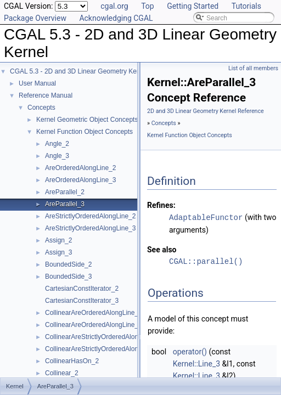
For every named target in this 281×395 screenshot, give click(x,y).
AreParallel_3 (65, 204)
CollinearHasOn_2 (72, 361)
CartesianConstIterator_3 (82, 300)
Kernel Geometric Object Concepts (87, 119)
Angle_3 (57, 156)
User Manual (37, 83)
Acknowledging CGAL (116, 18)
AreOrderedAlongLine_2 (80, 168)
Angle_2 (57, 144)
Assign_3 (58, 252)
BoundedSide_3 (68, 276)
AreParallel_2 (65, 192)
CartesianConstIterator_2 (82, 288)
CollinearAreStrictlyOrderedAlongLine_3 (103, 349)
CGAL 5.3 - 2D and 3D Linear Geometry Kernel (79, 71)
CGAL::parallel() (206, 261)
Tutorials (246, 6)
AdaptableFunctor (206, 217)
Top (147, 6)
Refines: (161, 205)
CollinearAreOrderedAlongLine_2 (93, 313)
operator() (190, 351)
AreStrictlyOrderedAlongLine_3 (90, 228)
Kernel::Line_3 (196, 363)
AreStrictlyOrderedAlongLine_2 (90, 216)
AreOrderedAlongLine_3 (80, 180)
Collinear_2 (61, 373)
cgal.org (114, 6)
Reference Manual (45, 95)
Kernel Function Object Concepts (84, 132)
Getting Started (192, 6)
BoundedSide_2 (68, 264)
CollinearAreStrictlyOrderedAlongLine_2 (103, 337)
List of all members (253, 68)
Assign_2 (58, 240)
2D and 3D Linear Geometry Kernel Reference (205, 111)
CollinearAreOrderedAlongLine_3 (93, 325)
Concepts (41, 107)
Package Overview (35, 18)
